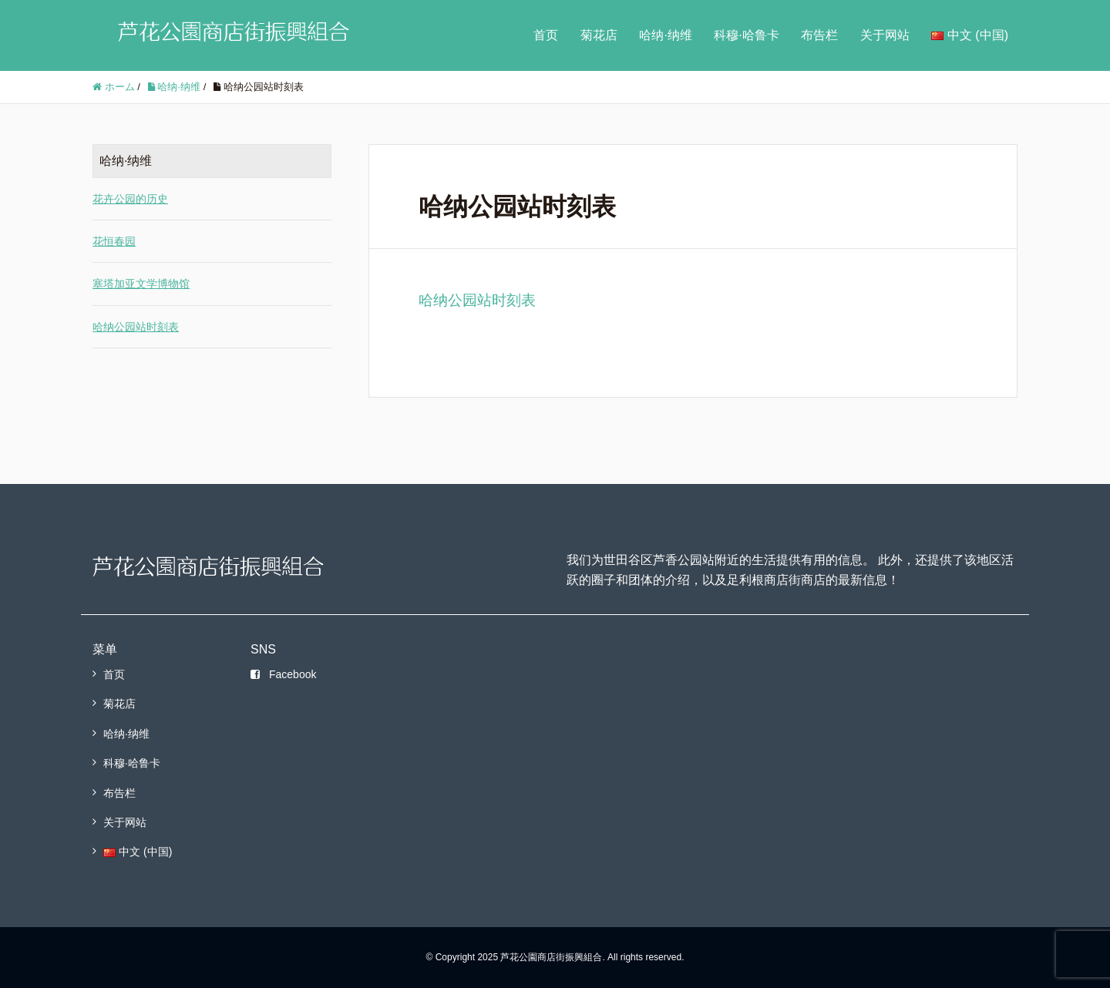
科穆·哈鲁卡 (746, 35)
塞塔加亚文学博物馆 (141, 283)
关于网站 (885, 35)
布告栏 (819, 35)
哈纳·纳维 (665, 35)
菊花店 (598, 35)
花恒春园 (114, 241)
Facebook (283, 674)
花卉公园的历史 (130, 199)
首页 (545, 35)
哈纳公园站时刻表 (477, 300)
